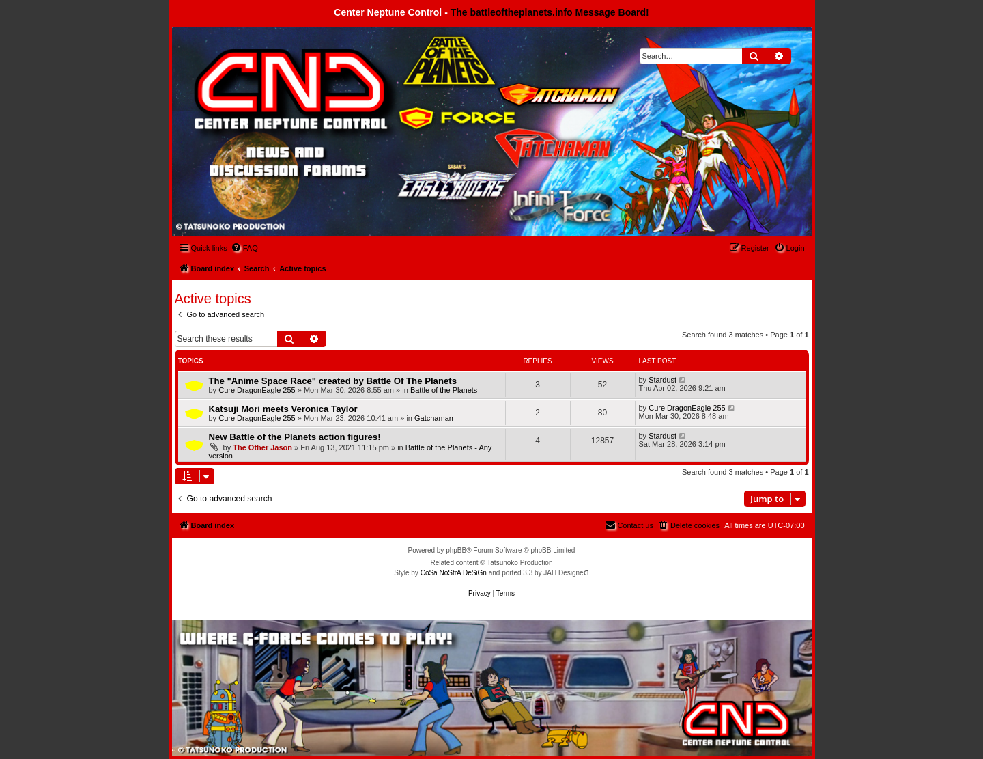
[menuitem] (244, 248)
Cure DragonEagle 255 (257, 390)
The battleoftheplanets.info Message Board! (550, 12)
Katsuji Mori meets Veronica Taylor (283, 409)
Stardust (662, 380)
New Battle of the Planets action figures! (295, 437)
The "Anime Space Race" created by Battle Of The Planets (333, 381)
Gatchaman (433, 418)
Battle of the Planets (443, 390)
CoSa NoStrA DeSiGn (454, 573)
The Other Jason (262, 447)
